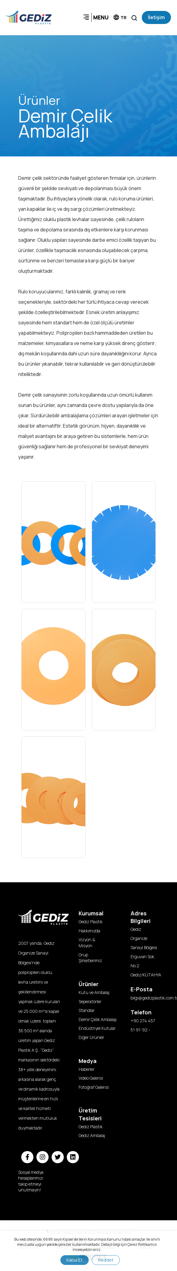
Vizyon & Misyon (87, 942)
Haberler (86, 1069)
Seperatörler (90, 1001)
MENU (96, 17)
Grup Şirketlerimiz (90, 958)
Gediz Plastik (91, 921)
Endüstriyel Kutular (95, 1028)
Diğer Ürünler (91, 1037)
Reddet (106, 1260)
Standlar (87, 1010)
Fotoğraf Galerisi (94, 1087)
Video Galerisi (91, 1078)
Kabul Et (74, 1260)
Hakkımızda (89, 931)
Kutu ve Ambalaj (94, 992)
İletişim (156, 17)
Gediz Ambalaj (92, 1135)
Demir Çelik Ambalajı (95, 1019)
